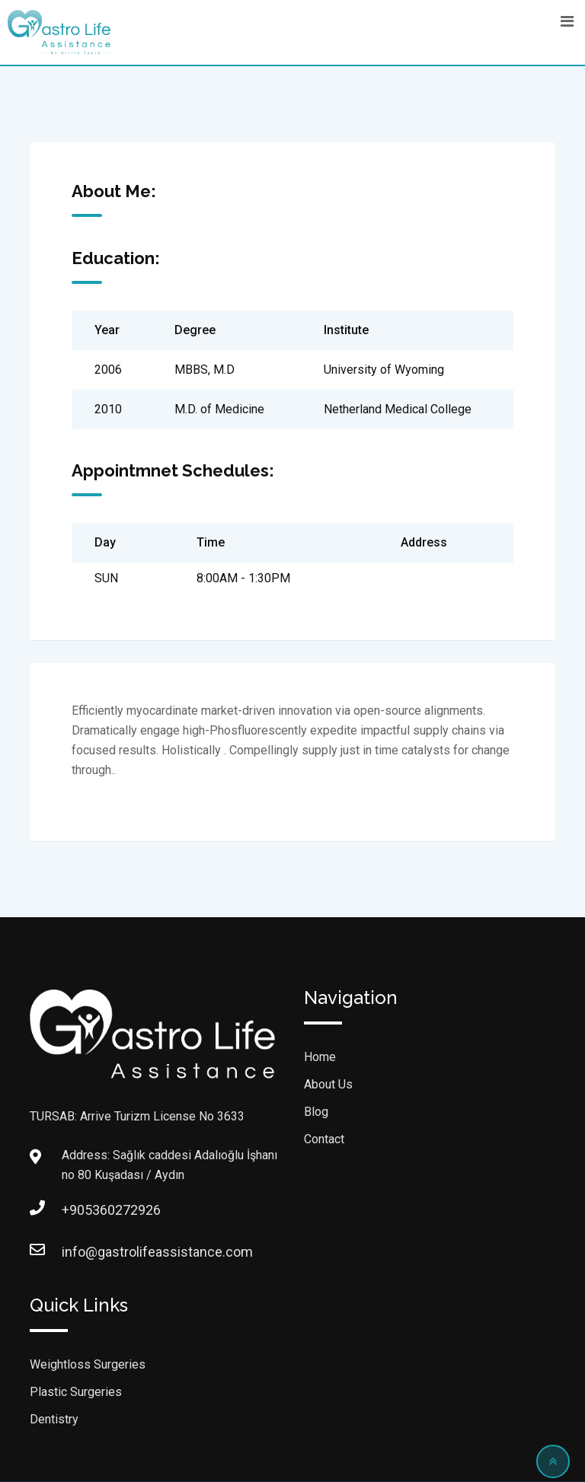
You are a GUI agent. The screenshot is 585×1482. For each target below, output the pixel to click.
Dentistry (54, 1419)
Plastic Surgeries (76, 1392)
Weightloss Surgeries (87, 1364)
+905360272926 (77, 1210)
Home (320, 1057)
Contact (324, 1139)
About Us (328, 1084)
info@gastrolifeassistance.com (77, 1252)
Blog (316, 1111)
